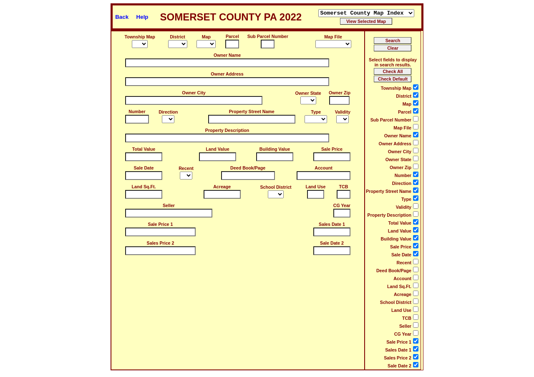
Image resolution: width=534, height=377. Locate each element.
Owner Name (227, 55)
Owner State (308, 93)
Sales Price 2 (160, 242)
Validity (342, 111)
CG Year (341, 205)
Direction (168, 111)
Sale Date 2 (332, 242)
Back (121, 17)
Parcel (232, 36)
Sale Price (332, 149)
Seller (169, 205)
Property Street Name (252, 111)
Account (323, 167)
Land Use (315, 186)
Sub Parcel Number (267, 36)
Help (142, 17)
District (177, 36)
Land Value (217, 149)
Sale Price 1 (160, 224)
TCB (343, 186)
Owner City (193, 92)
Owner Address (227, 73)
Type (316, 111)
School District (275, 187)
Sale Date (144, 167)
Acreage (222, 186)
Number (136, 111)
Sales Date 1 (332, 224)
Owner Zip (339, 92)
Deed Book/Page (247, 167)
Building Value (274, 149)
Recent (186, 168)
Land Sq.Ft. (143, 186)
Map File (333, 36)
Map (206, 36)
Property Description (227, 130)
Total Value (143, 149)
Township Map (140, 36)
